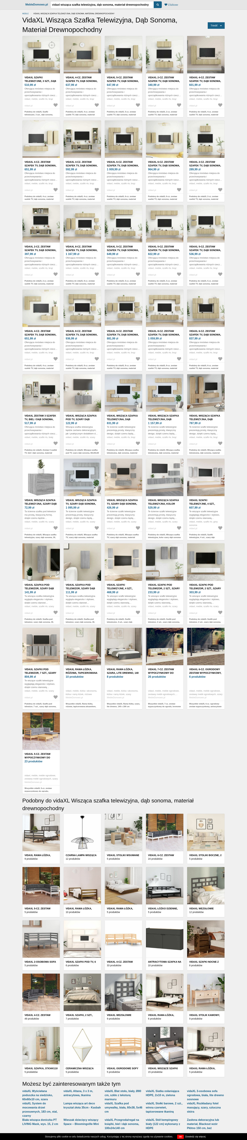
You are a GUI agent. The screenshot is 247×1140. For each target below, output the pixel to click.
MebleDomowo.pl (36, 4)
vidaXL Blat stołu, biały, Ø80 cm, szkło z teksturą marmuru (123, 1095)
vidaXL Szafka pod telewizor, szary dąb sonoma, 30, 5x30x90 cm (40, 588)
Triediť (214, 25)
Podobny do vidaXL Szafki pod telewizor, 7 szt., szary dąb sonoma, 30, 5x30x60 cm (40, 706)
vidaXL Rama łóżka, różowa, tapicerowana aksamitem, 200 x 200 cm (81, 673)
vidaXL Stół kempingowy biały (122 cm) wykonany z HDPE (163, 1124)
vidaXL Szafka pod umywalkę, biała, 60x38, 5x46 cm (123, 1107)
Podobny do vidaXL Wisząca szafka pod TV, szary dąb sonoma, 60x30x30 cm (82, 453)
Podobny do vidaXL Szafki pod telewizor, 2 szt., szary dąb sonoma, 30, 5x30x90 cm (205, 622)
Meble (25, 14)
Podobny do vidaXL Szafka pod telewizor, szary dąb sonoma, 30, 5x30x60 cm (80, 622)
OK (180, 1137)
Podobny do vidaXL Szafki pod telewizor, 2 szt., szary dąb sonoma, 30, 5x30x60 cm (164, 622)
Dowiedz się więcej (195, 1136)
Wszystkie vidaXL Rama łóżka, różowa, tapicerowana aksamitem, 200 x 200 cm (81, 706)
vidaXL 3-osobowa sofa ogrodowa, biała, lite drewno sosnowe (205, 1095)
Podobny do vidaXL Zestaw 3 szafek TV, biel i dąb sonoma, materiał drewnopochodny (41, 453)
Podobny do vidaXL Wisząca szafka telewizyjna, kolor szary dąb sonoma (164, 536)
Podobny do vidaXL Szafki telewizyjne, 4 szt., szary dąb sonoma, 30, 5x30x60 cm (119, 622)
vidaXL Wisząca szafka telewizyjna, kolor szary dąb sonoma (163, 504)
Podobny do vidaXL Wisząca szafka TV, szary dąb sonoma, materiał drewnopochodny (82, 537)
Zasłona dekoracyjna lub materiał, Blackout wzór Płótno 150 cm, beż (203, 1124)
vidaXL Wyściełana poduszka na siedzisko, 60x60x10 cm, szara (37, 1095)
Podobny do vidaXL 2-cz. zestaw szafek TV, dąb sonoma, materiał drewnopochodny (162, 114)
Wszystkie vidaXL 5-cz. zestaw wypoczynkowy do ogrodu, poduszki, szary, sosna (38, 791)
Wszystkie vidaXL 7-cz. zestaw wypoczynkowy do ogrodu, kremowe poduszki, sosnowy (164, 706)
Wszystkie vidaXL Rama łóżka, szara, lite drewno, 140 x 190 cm (123, 705)
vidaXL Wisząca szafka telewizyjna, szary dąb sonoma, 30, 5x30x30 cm (41, 504)
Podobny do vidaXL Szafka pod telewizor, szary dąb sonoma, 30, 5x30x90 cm (39, 622)
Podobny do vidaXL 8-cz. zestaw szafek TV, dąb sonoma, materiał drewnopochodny (80, 284)
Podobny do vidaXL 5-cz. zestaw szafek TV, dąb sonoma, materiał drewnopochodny (121, 114)
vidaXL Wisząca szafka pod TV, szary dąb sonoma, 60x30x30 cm (81, 419)
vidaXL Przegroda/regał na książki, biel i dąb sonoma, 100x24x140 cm (122, 1124)
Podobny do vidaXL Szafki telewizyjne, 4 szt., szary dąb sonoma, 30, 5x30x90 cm (202, 537)
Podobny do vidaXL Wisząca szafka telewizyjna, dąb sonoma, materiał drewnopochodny (123, 453)
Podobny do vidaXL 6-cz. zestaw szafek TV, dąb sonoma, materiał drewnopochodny (121, 199)
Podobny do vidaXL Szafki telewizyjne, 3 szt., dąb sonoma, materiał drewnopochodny (39, 114)
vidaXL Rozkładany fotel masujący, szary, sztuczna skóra (204, 1107)
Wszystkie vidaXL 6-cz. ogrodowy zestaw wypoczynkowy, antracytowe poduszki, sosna (205, 706)
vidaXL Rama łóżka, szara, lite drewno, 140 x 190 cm (123, 673)
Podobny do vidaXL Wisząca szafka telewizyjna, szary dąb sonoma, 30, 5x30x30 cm (40, 537)
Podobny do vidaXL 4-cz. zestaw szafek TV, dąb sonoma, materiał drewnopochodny (80, 114)
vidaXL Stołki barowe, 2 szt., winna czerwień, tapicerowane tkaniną (164, 1107)
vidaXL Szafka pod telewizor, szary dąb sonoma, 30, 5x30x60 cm (81, 588)
